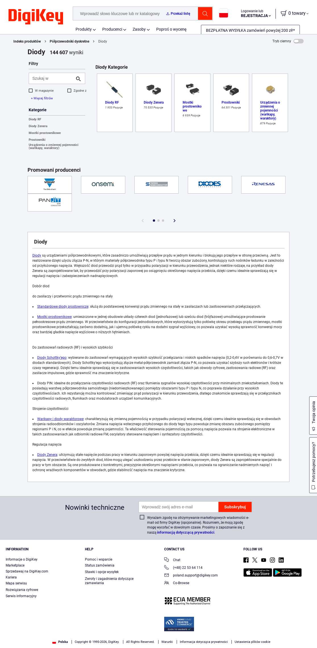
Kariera (11, 577)
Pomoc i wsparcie (98, 559)
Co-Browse (176, 583)
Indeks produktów (27, 41)
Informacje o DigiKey (21, 559)
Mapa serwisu (16, 583)
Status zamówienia (99, 565)
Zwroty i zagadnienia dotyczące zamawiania (109, 581)
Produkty (84, 29)
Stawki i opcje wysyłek (102, 572)
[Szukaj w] (52, 78)
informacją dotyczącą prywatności (185, 532)
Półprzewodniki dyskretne (69, 41)
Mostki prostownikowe (45, 133)
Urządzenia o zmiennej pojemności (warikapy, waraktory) (53, 146)
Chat (172, 560)
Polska (60, 642)
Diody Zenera (38, 126)
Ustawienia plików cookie (252, 642)
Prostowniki (37, 139)
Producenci (112, 29)
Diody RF (35, 119)
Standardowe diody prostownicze (62, 307)
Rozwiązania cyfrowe (22, 590)
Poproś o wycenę (171, 29)
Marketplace (15, 565)
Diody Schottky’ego (51, 358)
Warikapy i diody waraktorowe (60, 419)
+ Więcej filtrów (42, 98)
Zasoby (139, 29)
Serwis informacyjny (21, 596)
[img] (36, 17)
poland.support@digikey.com (191, 575)
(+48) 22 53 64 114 (183, 568)
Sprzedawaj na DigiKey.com (27, 571)
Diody (36, 255)
